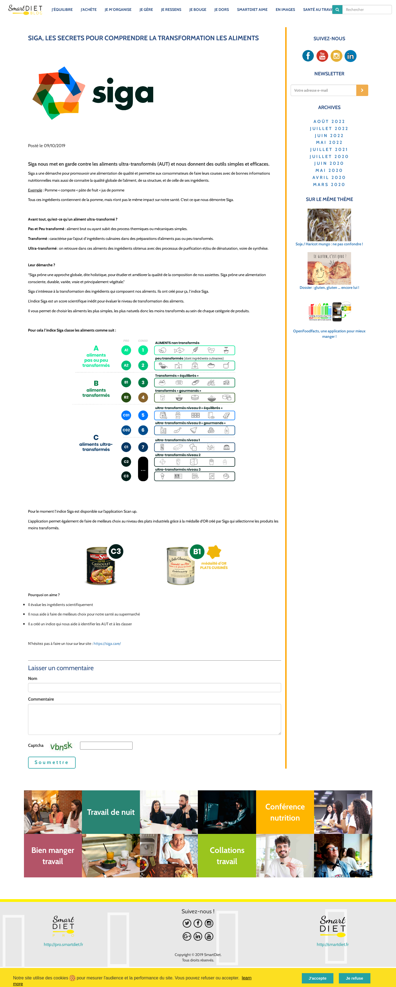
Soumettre (52, 762)
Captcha (36, 745)
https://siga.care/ (107, 643)
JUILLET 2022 (329, 128)
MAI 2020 (329, 170)
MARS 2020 (329, 184)
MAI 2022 (329, 142)
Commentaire (41, 699)
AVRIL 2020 (329, 177)
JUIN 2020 (329, 163)
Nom (32, 678)
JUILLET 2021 (329, 149)
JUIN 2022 (329, 135)
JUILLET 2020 (329, 156)
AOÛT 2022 (329, 121)
